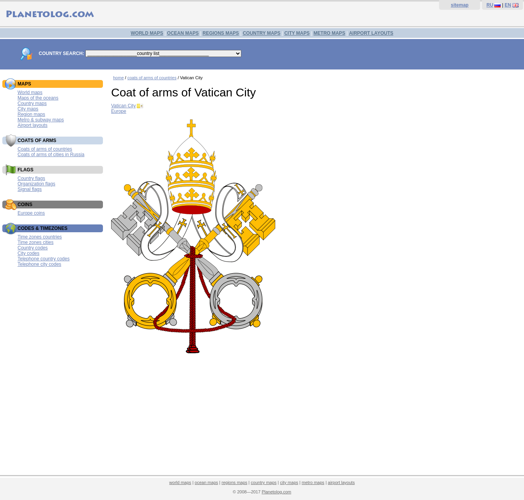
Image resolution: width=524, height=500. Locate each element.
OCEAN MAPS (182, 33)
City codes (28, 253)
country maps (263, 482)
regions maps (234, 482)
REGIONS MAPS (220, 33)
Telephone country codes (43, 259)
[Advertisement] (315, 415)
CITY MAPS (297, 33)
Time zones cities (35, 242)
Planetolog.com (276, 491)
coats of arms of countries (152, 77)
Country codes (33, 248)
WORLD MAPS (147, 33)
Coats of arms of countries (45, 149)
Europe (118, 111)
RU (490, 5)
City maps (28, 109)
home (118, 77)
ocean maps (206, 482)
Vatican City (123, 106)
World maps (30, 92)
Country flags (31, 178)
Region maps (31, 114)
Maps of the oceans (38, 98)
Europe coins (31, 213)
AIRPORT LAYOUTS (371, 33)
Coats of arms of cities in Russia (51, 154)
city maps (289, 482)
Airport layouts (33, 125)
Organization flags (36, 184)
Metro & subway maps (41, 120)
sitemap (459, 5)
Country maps (32, 103)
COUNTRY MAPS (262, 33)
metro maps (313, 482)
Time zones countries (40, 237)
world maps (180, 482)
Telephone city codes (39, 264)
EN (508, 5)
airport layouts (341, 482)
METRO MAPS (329, 33)
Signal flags (30, 189)
